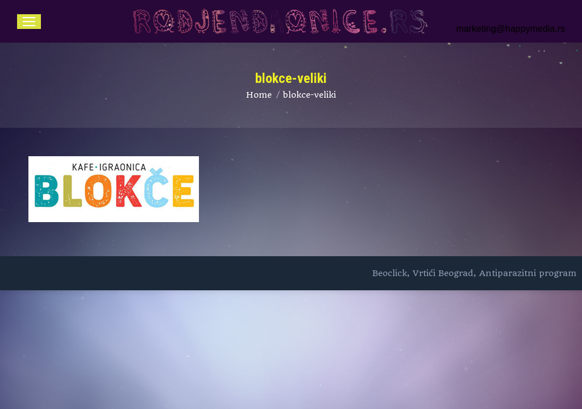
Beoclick (389, 273)
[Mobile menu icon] (29, 21)
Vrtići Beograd (443, 273)
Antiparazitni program (527, 273)
